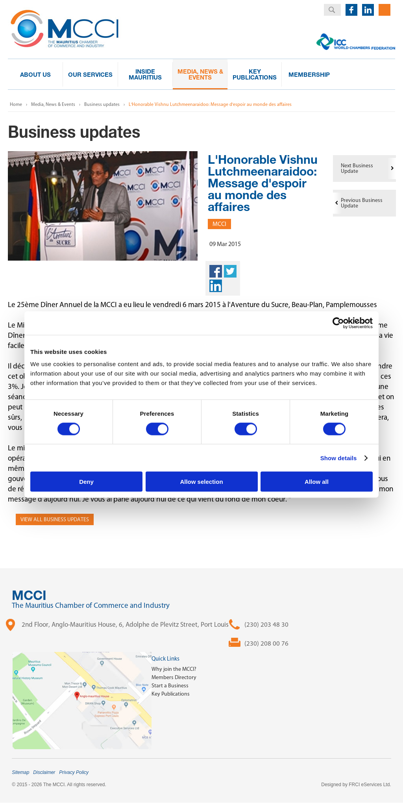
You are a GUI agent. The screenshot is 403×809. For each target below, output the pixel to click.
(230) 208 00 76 (266, 643)
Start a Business (170, 685)
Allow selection (201, 481)
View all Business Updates (54, 519)
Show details (338, 457)
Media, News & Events (53, 104)
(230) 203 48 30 (266, 624)
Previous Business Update (362, 203)
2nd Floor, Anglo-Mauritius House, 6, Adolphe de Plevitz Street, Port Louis (125, 624)
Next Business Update (357, 168)
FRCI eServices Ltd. (370, 784)
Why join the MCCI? (174, 669)
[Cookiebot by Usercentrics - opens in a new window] (338, 323)
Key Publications (171, 694)
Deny (86, 481)
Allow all (317, 481)
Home (16, 104)
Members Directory (174, 677)
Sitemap (20, 772)
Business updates (102, 104)
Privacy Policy (74, 772)
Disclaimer (44, 772)
